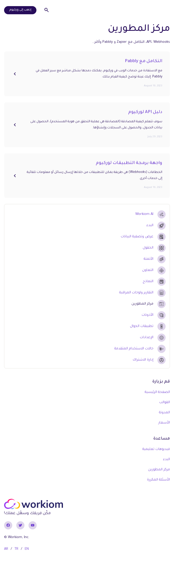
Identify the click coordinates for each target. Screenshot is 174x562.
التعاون (147, 270)
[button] (164, 10)
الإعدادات (146, 337)
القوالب (164, 402)
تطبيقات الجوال (141, 326)
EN (27, 549)
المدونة (164, 413)
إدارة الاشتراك (143, 360)
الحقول (148, 248)
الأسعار (164, 423)
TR (16, 549)
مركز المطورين (142, 304)
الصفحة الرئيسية (157, 392)
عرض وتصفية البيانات (137, 237)
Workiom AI (144, 214)
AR (6, 549)
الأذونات (147, 315)
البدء (149, 225)
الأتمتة (148, 259)
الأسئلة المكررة (158, 480)
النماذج (148, 281)
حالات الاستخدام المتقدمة (133, 349)
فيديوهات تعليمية (156, 449)
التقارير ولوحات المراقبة (136, 293)
